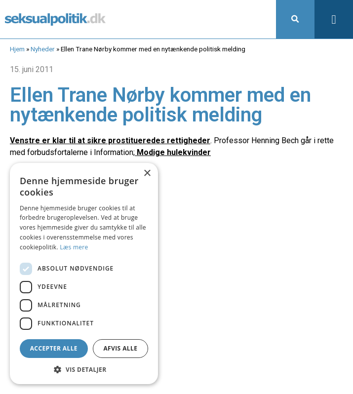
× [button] (147, 173)
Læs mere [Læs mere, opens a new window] (74, 247)
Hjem (17, 49)
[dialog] (84, 273)
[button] (295, 19)
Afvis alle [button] (120, 348)
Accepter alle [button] (54, 348)
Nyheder (43, 49)
